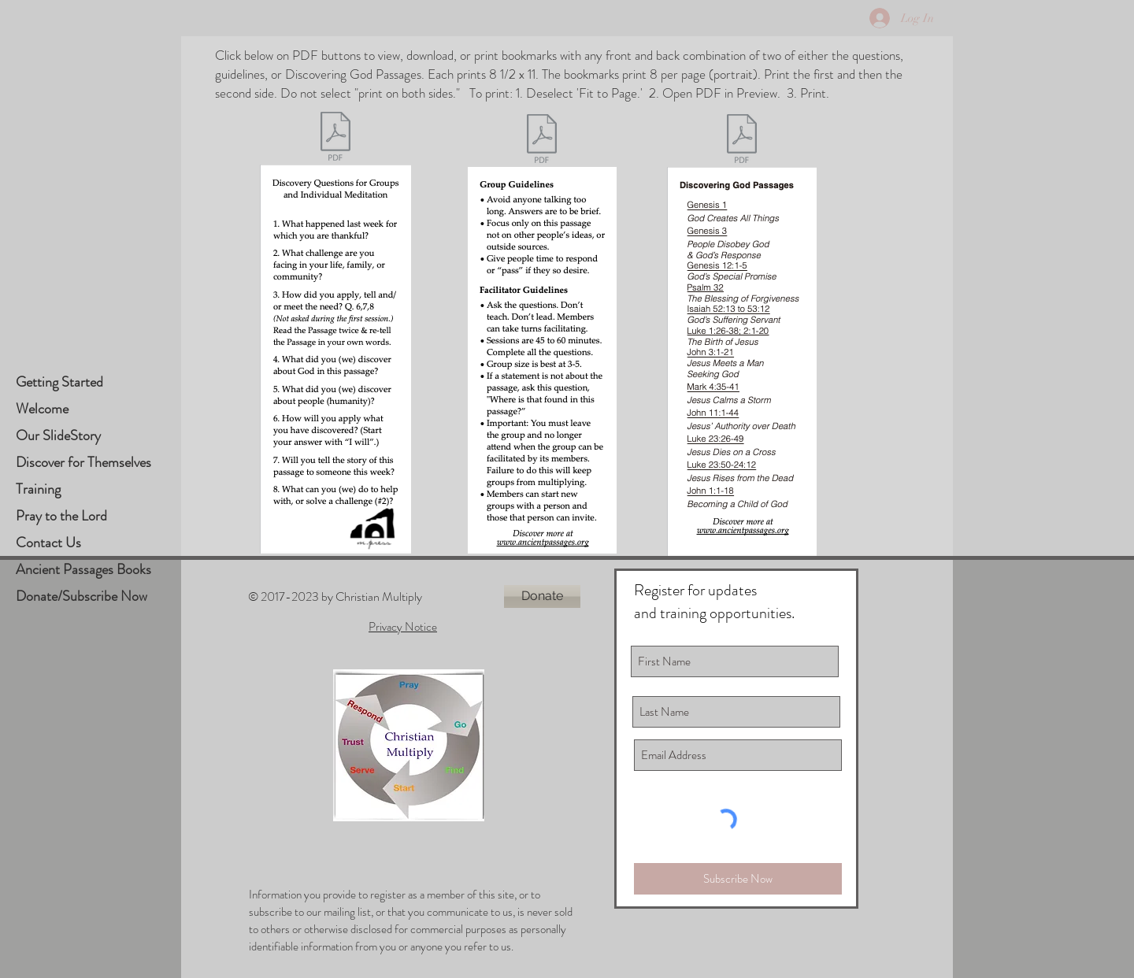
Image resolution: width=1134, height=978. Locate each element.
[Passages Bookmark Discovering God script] (741, 140)
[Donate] (542, 596)
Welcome (42, 408)
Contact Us (48, 542)
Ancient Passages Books (83, 569)
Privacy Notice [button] (403, 626)
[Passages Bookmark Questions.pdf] (335, 138)
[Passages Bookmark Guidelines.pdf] (541, 140)
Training (38, 489)
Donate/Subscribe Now (81, 596)
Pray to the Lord (61, 516)
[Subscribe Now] (738, 879)
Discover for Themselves (83, 462)
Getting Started (59, 382)
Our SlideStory (58, 435)
